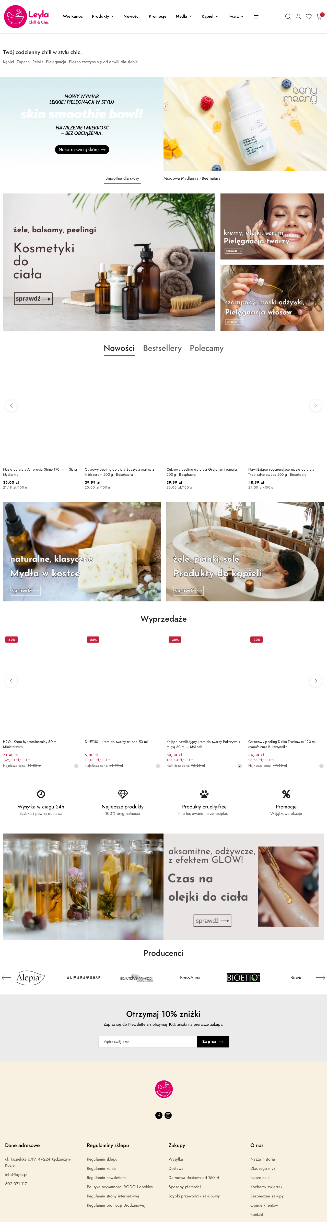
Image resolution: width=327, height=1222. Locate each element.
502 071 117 (16, 1184)
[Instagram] (168, 1115)
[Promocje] (157, 16)
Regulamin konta (101, 1168)
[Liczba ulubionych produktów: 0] (308, 16)
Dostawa (176, 1168)
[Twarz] (236, 16)
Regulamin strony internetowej (113, 1196)
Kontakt (256, 1214)
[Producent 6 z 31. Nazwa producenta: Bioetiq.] (296, 977)
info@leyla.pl (16, 1174)
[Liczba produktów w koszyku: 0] (319, 16)
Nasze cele (260, 1178)
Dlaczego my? (263, 1168)
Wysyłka (176, 1159)
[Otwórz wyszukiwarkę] (288, 16)
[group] (163, 124)
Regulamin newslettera (106, 1178)
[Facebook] (158, 1115)
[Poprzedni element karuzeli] (6, 977)
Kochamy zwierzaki (267, 1187)
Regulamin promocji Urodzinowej (116, 1205)
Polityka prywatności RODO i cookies (120, 1187)
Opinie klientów (264, 1205)
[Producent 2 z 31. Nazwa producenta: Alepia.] (83, 977)
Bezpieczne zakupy (267, 1196)
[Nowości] (131, 16)
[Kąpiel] (210, 16)
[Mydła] (184, 16)
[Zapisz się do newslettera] (147, 1041)
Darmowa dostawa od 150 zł (194, 1178)
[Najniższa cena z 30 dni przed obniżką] (76, 766)
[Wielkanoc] (73, 16)
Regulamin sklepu (102, 1159)
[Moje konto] (298, 16)
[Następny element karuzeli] (320, 977)
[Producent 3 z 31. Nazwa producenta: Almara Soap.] (137, 977)
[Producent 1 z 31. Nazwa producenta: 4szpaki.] (30, 977)
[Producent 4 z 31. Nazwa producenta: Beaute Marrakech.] (190, 977)
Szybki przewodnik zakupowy (194, 1196)
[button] (103, 16)
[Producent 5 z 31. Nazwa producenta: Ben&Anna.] (243, 977)
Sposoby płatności (185, 1187)
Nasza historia (262, 1159)
